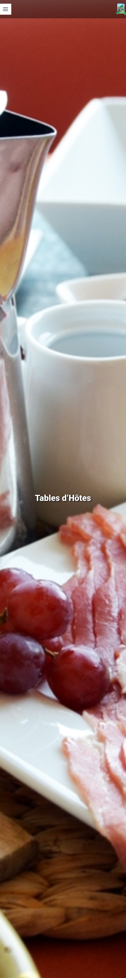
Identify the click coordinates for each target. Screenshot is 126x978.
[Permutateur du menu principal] (5, 9)
